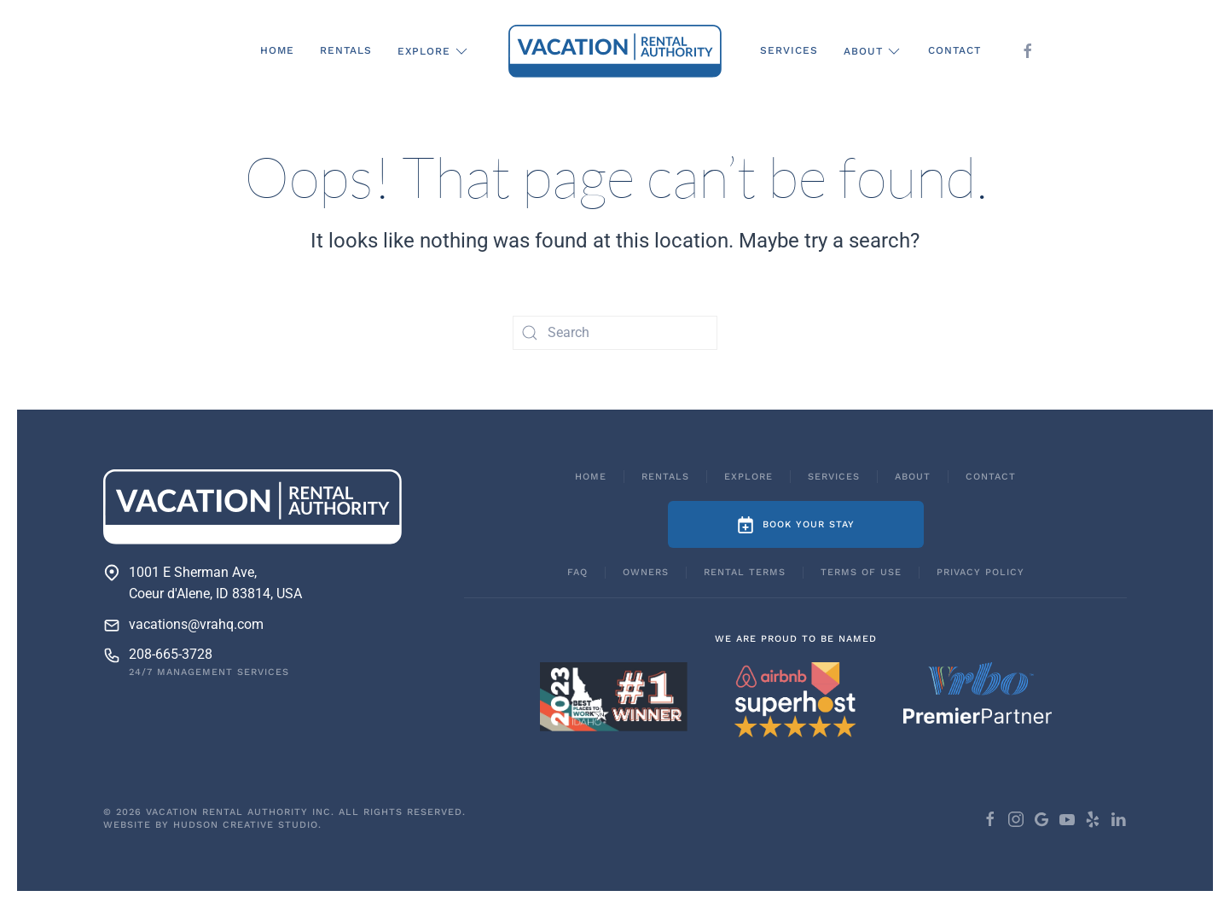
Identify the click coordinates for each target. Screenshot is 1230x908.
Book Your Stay (796, 524)
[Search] (615, 333)
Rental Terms (745, 572)
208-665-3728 (170, 654)
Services (789, 50)
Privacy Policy (980, 572)
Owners (646, 572)
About (913, 476)
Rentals (346, 50)
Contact (954, 50)
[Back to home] (615, 51)
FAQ (577, 572)
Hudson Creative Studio (245, 824)
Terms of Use (861, 572)
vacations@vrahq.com (196, 624)
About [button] (873, 51)
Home (277, 50)
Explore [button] (433, 51)
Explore (748, 476)
